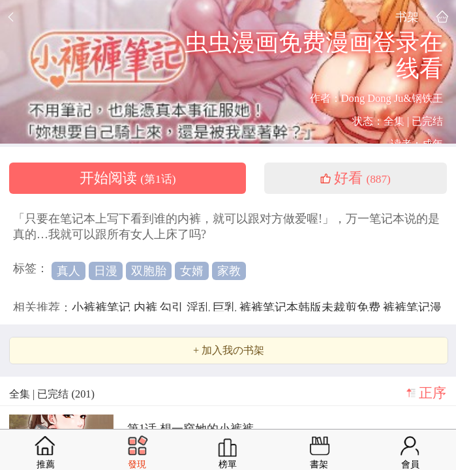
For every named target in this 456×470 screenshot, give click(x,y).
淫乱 (200, 307)
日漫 (105, 270)
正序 (432, 393)
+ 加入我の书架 (228, 350)
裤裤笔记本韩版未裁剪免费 (311, 307)
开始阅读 (128, 178)
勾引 (173, 307)
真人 (68, 270)
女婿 (192, 270)
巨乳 (226, 307)
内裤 (147, 307)
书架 (407, 16)
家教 (229, 270)
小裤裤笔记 (103, 307)
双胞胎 (148, 270)
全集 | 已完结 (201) (52, 394)
